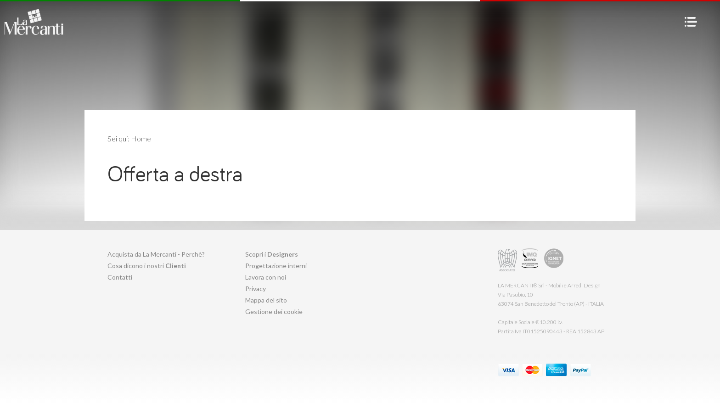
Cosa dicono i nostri (146, 265)
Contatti (119, 277)
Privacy (255, 288)
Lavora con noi (265, 277)
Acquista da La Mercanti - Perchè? (156, 254)
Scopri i (271, 254)
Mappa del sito (266, 300)
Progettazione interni (276, 265)
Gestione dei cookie (274, 311)
